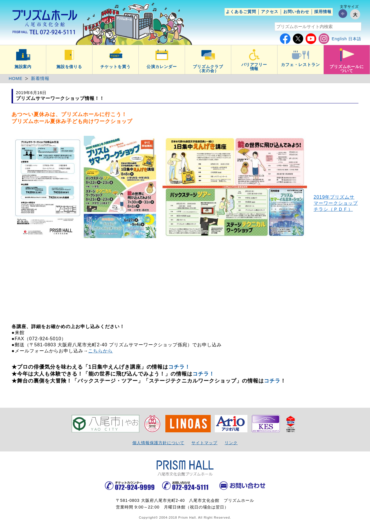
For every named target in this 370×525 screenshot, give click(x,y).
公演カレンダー (162, 66)
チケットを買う (115, 66)
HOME (16, 78)
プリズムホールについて (347, 68)
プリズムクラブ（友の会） (208, 68)
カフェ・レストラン (300, 64)
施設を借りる (69, 66)
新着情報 (40, 78)
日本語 (354, 38)
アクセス (269, 11)
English (339, 38)
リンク (231, 442)
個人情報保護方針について (158, 442)
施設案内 (23, 66)
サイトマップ (204, 442)
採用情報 (323, 11)
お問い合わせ (296, 11)
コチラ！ (179, 367)
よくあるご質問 (241, 11)
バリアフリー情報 (254, 66)
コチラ (272, 381)
